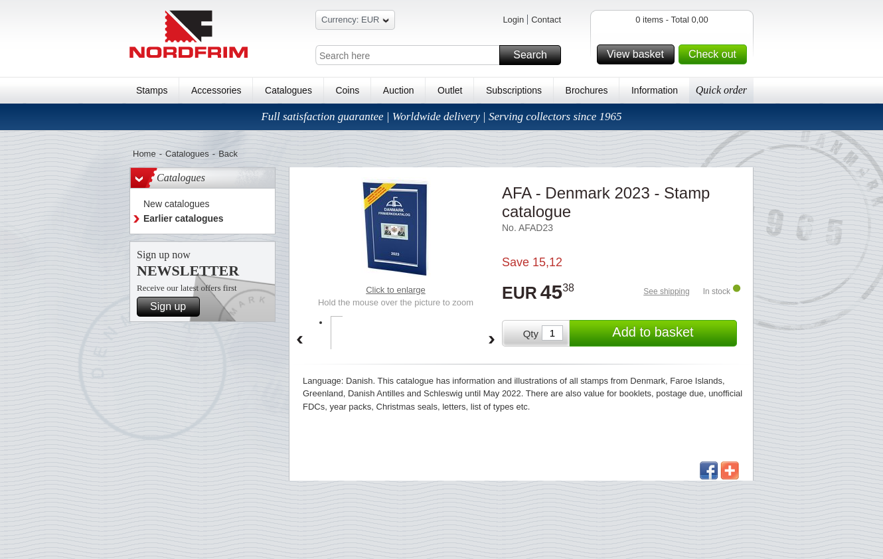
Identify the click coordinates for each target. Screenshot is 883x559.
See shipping (666, 291)
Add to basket (672, 333)
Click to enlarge (396, 290)
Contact (546, 20)
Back (228, 154)
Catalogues (288, 90)
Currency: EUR (355, 21)
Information (654, 90)
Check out (715, 54)
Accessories (216, 90)
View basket (639, 54)
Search (535, 55)
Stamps (151, 90)
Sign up (173, 307)
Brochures (587, 90)
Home (144, 154)
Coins (347, 90)
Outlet (450, 90)
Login (513, 20)
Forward (492, 340)
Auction (398, 90)
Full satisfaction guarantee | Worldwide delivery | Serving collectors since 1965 (441, 116)
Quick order (721, 90)
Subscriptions (514, 90)
